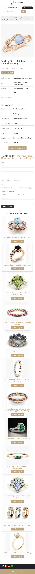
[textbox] (14, 68)
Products (9, 18)
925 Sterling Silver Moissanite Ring (17, 553)
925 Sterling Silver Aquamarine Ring (17, 237)
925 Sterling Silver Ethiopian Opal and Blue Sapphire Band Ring (17, 410)
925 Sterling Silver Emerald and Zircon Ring (18, 467)
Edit (21, 68)
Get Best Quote (17, 241)
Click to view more (6, 97)
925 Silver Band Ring (17, 352)
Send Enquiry (17, 572)
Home (4, 18)
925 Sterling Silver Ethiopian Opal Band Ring (17, 380)
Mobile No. (4, 177)
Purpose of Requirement (7, 191)
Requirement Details (6, 198)
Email (2, 170)
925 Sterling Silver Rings (21, 18)
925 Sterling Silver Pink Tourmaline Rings (17, 323)
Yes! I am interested (17, 148)
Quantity (3, 184)
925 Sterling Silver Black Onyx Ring (17, 265)
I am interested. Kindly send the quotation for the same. (17, 201)
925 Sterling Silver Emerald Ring (17, 438)
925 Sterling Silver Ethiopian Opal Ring (17, 496)
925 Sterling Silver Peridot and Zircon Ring (17, 293)
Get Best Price (7, 73)
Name (2, 162)
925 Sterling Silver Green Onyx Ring (17, 525)
